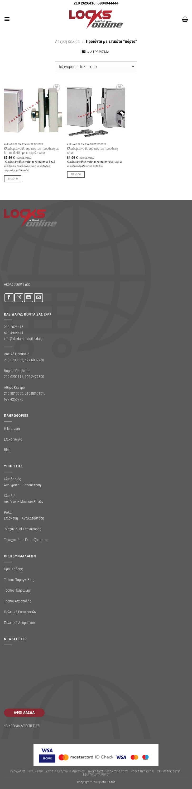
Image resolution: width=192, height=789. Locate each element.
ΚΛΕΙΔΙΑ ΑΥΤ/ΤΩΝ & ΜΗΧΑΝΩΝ (65, 771)
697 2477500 (34, 376)
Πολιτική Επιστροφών (20, 612)
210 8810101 (34, 393)
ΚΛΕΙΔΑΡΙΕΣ (17, 771)
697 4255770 (13, 399)
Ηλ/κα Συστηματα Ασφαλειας (108, 771)
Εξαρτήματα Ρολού (96, 774)
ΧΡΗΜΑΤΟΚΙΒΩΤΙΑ (169, 771)
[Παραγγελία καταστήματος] (96, 66)
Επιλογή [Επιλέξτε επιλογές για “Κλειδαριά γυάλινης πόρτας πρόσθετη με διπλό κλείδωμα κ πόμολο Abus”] (13, 178)
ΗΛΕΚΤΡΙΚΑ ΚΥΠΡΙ (142, 771)
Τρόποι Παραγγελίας (19, 580)
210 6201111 (13, 376)
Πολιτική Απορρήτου (19, 623)
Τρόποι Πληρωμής (17, 590)
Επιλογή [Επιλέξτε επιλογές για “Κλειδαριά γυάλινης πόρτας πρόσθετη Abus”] (76, 174)
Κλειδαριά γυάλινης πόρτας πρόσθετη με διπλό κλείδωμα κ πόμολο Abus (31, 151)
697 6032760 (34, 360)
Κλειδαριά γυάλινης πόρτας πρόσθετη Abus (92, 151)
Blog (7, 450)
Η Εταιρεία (12, 428)
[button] (6, 19)
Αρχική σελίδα (67, 41)
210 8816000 (13, 393)
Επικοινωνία (13, 439)
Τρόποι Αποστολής (17, 601)
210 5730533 (13, 360)
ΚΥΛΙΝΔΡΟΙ (35, 771)
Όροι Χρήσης (13, 569)
